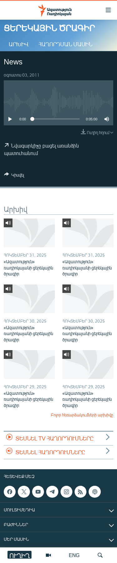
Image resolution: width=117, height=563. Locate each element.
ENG (74, 555)
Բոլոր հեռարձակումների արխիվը (82, 414)
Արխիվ (18, 44)
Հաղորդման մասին (65, 44)
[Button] (14, 176)
